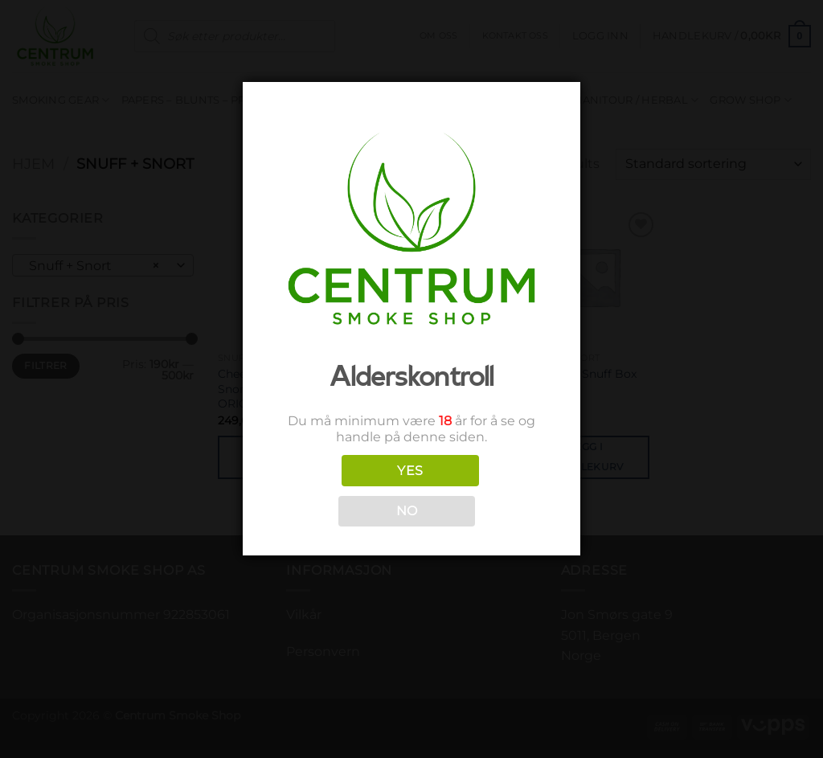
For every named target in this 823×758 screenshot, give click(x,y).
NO (407, 510)
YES (410, 470)
